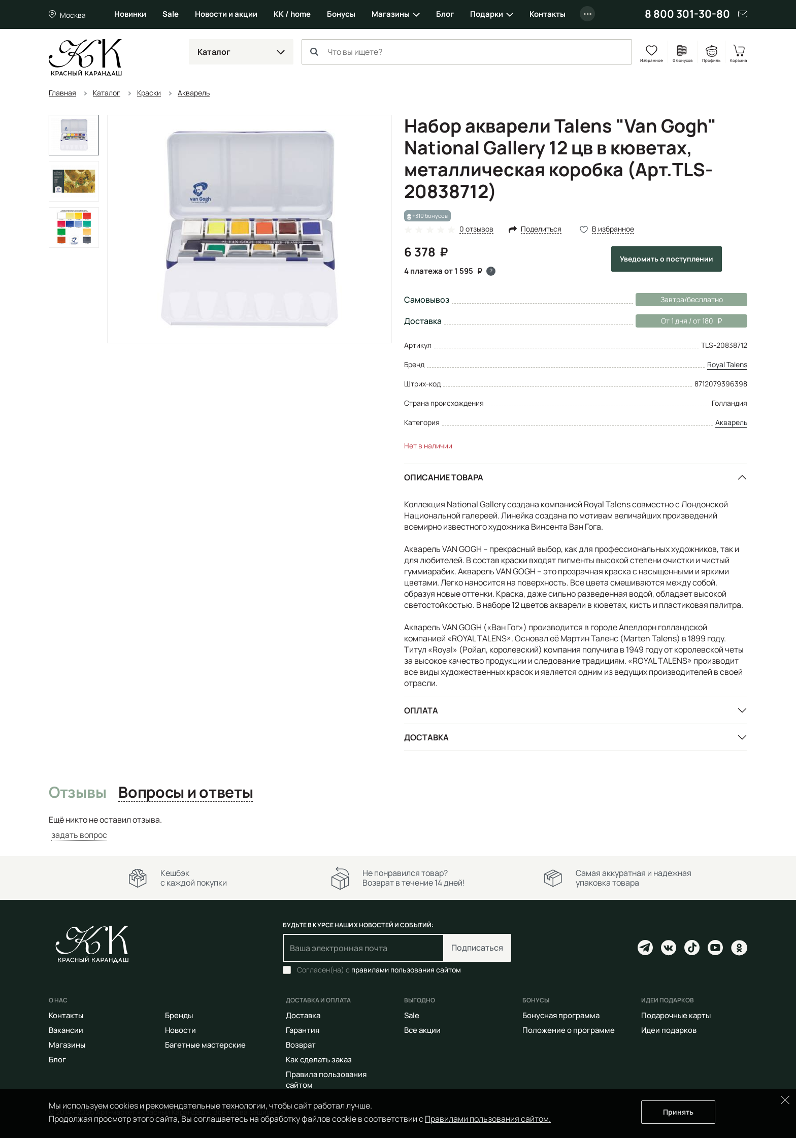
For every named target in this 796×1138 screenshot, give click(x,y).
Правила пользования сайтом (326, 1079)
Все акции (422, 1030)
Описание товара (443, 477)
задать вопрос (79, 834)
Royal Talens (727, 364)
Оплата (421, 710)
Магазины (391, 14)
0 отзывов (476, 229)
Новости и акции (226, 14)
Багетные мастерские (205, 1044)
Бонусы (341, 14)
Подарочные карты (676, 1015)
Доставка (426, 737)
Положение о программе (568, 1030)
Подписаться (477, 947)
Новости (180, 1030)
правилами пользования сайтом (406, 969)
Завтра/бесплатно (691, 299)
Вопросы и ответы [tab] (185, 793)
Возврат (301, 1044)
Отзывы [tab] (77, 793)
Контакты (547, 14)
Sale (170, 14)
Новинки (130, 14)
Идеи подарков (668, 1030)
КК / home (292, 14)
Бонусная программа (561, 1015)
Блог (445, 14)
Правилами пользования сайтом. (488, 1118)
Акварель (731, 422)
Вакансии (66, 1030)
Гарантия (302, 1030)
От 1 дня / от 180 (679, 321)
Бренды (179, 1015)
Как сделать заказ (319, 1059)
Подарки (486, 14)
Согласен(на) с (379, 970)
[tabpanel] (398, 827)
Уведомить (666, 259)
